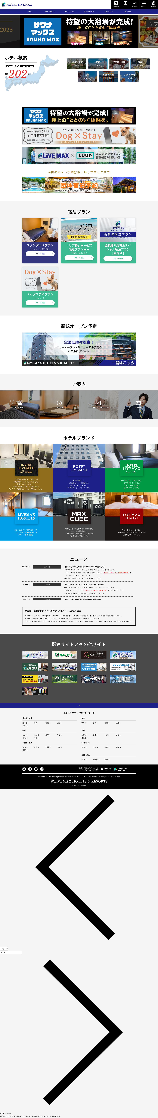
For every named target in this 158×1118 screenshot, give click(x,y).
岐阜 (83, 723)
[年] (11, 952)
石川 (47, 747)
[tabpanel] (79, 31)
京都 (106, 735)
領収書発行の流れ (70, 777)
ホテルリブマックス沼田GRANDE (116, 573)
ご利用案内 (109, 12)
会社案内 (101, 777)
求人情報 (117, 777)
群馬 (35, 738)
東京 (24, 735)
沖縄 (106, 759)
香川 (117, 747)
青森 (35, 723)
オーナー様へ (109, 777)
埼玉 (47, 735)
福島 (24, 726)
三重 (117, 723)
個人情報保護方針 (51, 777)
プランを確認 (40, 254)
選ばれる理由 (89, 12)
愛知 (106, 723)
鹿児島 (95, 759)
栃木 (24, 738)
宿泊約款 (61, 777)
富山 (35, 747)
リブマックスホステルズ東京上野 (94, 590)
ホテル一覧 (49, 12)
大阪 (83, 735)
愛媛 (106, 747)
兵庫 (94, 735)
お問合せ (128, 12)
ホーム (29, 12)
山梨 (58, 747)
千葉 (58, 735)
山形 (58, 723)
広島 (94, 747)
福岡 (83, 759)
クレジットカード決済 (84, 777)
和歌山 (83, 738)
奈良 (117, 735)
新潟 (24, 747)
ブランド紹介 (69, 12)
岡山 (83, 747)
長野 (24, 750)
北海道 (24, 723)
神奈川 (36, 735)
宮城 (47, 723)
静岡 (94, 723)
